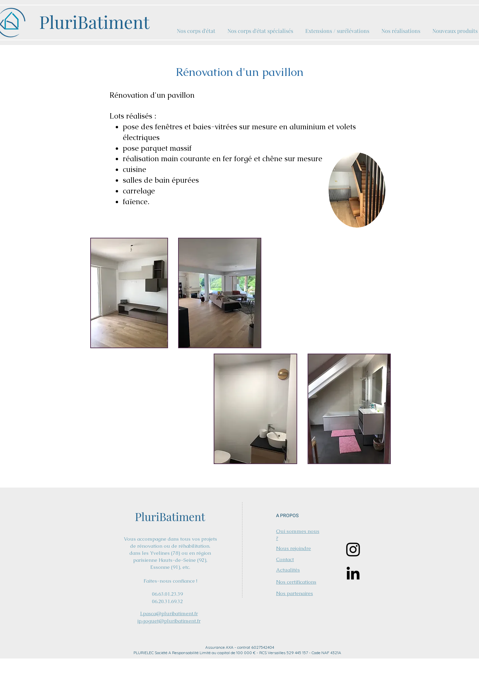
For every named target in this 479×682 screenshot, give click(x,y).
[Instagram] (353, 549)
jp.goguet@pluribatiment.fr (169, 621)
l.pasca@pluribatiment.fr (169, 613)
